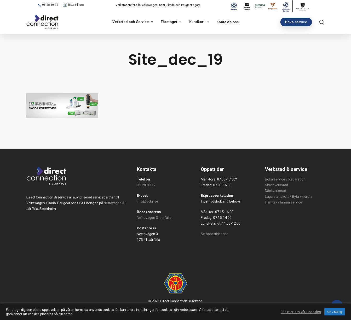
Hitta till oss (76, 4)
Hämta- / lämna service (283, 202)
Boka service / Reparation (285, 179)
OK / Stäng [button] (334, 312)
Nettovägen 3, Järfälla (154, 217)
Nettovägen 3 (114, 203)
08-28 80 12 (50, 4)
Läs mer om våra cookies (301, 312)
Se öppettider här (214, 234)
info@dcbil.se (147, 201)
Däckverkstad (275, 191)
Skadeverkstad (276, 185)
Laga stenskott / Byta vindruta (288, 196)
